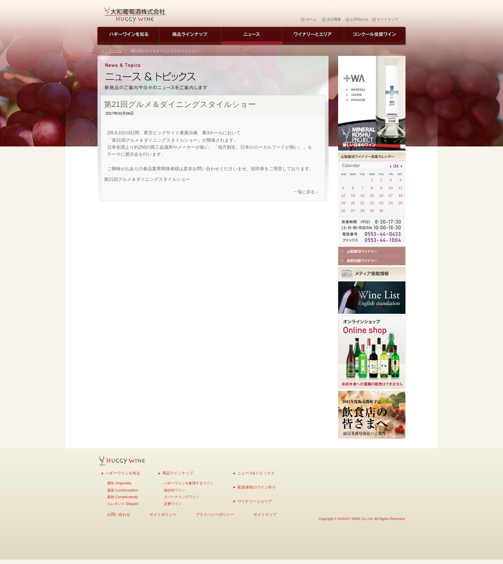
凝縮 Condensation (122, 490)
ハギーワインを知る (123, 473)
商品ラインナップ (177, 473)
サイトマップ (387, 19)
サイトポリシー (162, 514)
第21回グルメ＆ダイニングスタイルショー (147, 179)
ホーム (311, 19)
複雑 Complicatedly (122, 497)
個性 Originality (119, 483)
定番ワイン (173, 504)
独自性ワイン (174, 490)
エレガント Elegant (122, 504)
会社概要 (334, 19)
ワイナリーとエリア (254, 501)
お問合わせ (359, 19)
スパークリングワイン (181, 497)
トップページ (111, 51)
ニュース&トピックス (256, 473)
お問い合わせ (118, 514)
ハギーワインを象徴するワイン (188, 483)
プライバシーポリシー (215, 514)
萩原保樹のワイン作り (256, 487)
